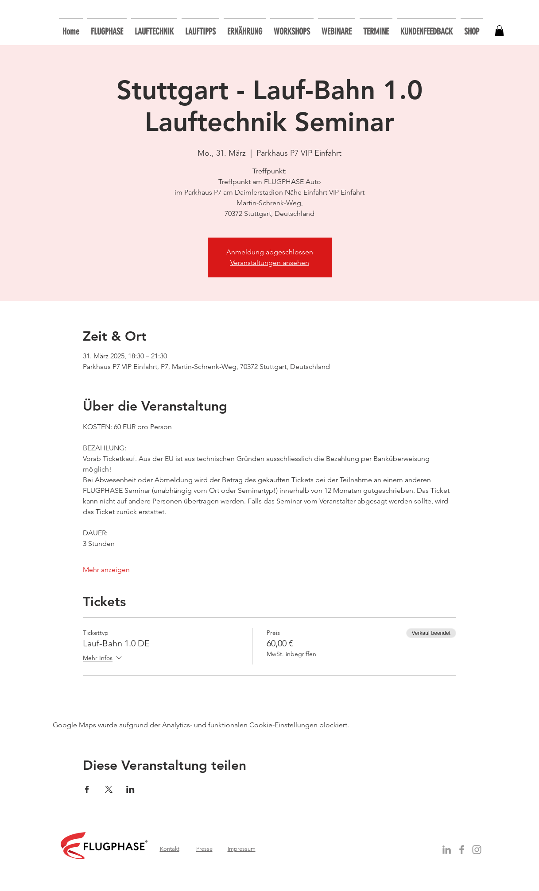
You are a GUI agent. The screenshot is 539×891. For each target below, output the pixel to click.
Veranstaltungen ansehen (269, 262)
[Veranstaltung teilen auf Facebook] (87, 789)
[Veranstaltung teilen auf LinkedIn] (130, 789)
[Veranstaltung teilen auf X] (109, 789)
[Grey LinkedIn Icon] (447, 850)
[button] (292, 28)
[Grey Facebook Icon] (462, 850)
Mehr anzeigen (106, 569)
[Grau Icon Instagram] (477, 850)
